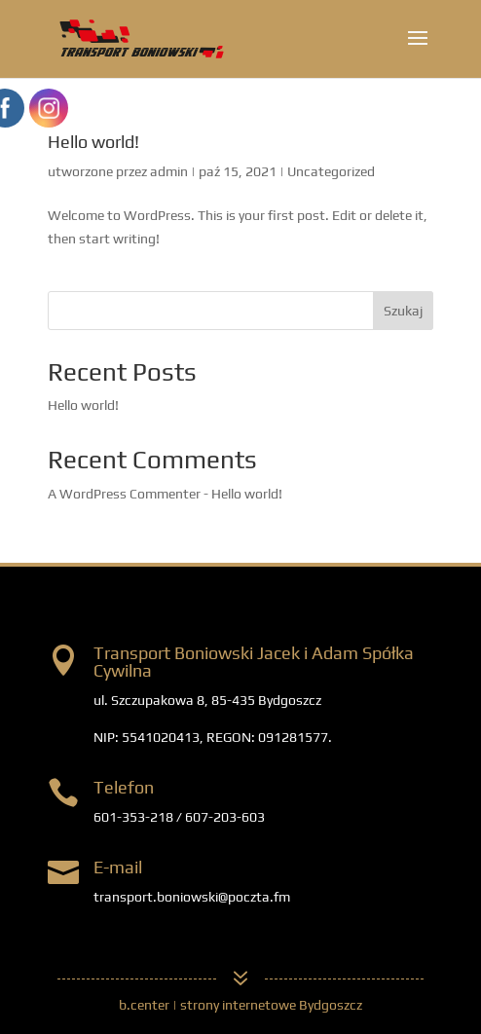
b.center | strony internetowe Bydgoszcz (240, 1005)
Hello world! (93, 141)
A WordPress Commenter (124, 493)
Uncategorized (331, 171)
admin (169, 171)
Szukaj (403, 310)
